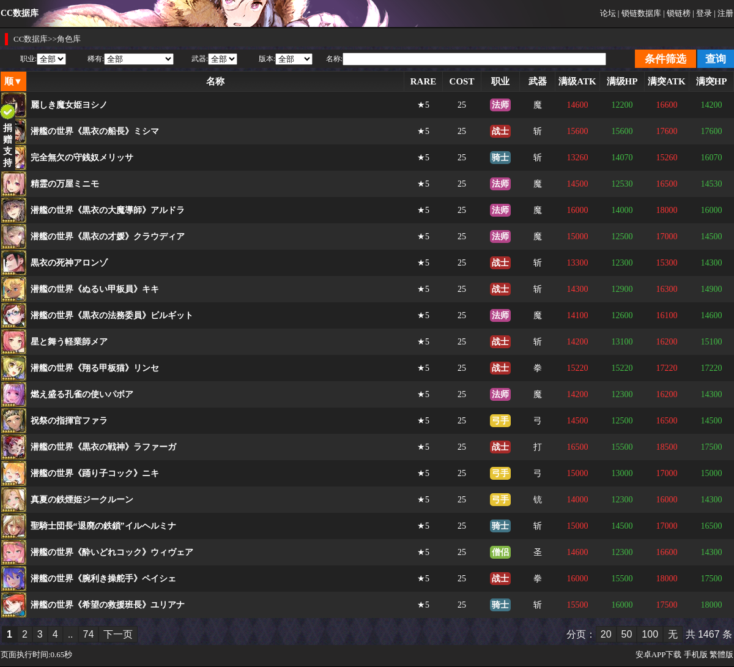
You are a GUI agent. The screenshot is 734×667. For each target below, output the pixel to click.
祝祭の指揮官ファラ (69, 420)
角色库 (69, 38)
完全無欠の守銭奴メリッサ (82, 157)
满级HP (622, 81)
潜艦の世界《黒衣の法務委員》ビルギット (112, 315)
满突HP (711, 81)
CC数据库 (30, 38)
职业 (500, 81)
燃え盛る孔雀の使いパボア (82, 394)
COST (462, 81)
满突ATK (666, 81)
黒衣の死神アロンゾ (69, 262)
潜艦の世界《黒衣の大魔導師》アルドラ (108, 210)
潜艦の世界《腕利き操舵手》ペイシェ (103, 578)
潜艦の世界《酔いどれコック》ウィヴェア (112, 552)
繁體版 (721, 654)
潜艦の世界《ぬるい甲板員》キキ (95, 289)
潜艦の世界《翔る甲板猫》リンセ (95, 368)
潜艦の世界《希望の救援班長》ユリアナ (108, 604)
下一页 (118, 634)
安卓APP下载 (659, 654)
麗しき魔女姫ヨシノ (69, 105)
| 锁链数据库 (639, 13)
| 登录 (702, 13)
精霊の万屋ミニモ (65, 183)
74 (88, 634)
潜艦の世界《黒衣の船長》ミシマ (95, 131)
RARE (423, 81)
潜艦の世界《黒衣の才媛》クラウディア (108, 236)
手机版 (696, 654)
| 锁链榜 (677, 13)
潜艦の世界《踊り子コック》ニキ (95, 473)
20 (606, 634)
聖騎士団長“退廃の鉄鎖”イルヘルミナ (103, 526)
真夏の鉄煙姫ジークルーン (82, 499)
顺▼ (13, 81)
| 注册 (723, 13)
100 (650, 634)
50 (626, 634)
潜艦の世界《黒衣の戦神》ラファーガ (103, 447)
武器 (537, 81)
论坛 (608, 13)
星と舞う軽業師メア (69, 341)
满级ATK (577, 81)
